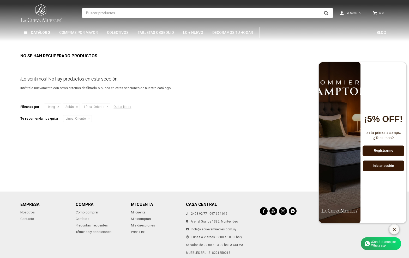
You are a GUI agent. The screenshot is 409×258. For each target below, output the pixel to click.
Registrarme (383, 150)
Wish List (138, 232)
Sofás (69, 107)
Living (51, 107)
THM (271, 32)
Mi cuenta (138, 212)
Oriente (94, 107)
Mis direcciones (143, 225)
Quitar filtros (122, 107)
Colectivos (118, 32)
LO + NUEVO (193, 32)
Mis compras (141, 219)
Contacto (27, 219)
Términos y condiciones (93, 232)
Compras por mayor (78, 32)
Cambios (82, 219)
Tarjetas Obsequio (156, 32)
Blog (381, 32)
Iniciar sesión (383, 166)
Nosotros (27, 212)
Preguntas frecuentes (92, 225)
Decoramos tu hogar (232, 32)
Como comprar (87, 212)
